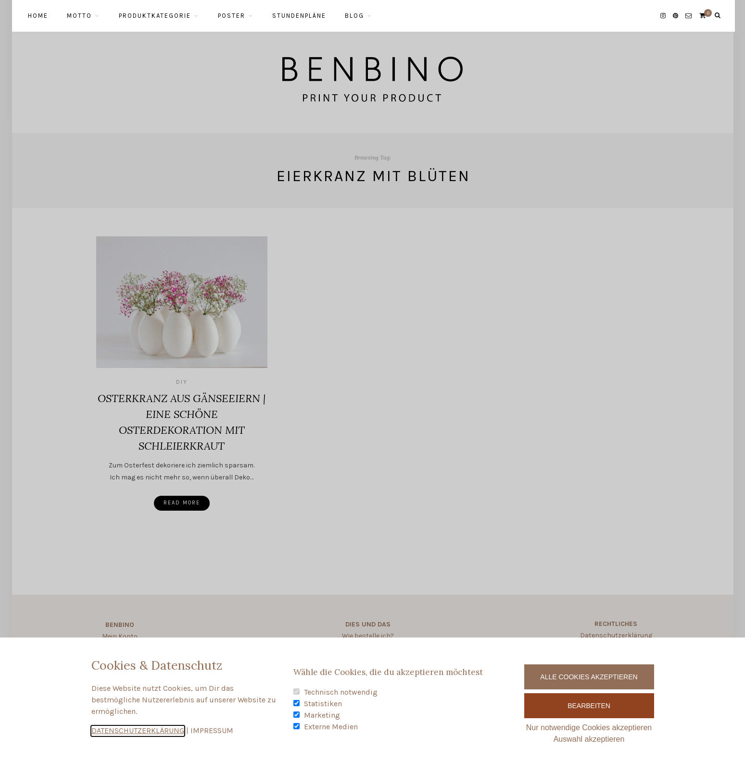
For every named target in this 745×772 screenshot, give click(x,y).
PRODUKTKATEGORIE (155, 15)
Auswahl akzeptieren (589, 739)
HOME (38, 15)
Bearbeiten (589, 706)
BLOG (354, 15)
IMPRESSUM (211, 730)
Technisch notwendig (341, 692)
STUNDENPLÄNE (299, 15)
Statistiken (323, 703)
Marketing (322, 715)
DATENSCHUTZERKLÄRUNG (137, 730)
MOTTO (79, 15)
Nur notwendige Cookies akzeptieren (589, 727)
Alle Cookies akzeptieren (588, 677)
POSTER (231, 15)
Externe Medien (331, 726)
